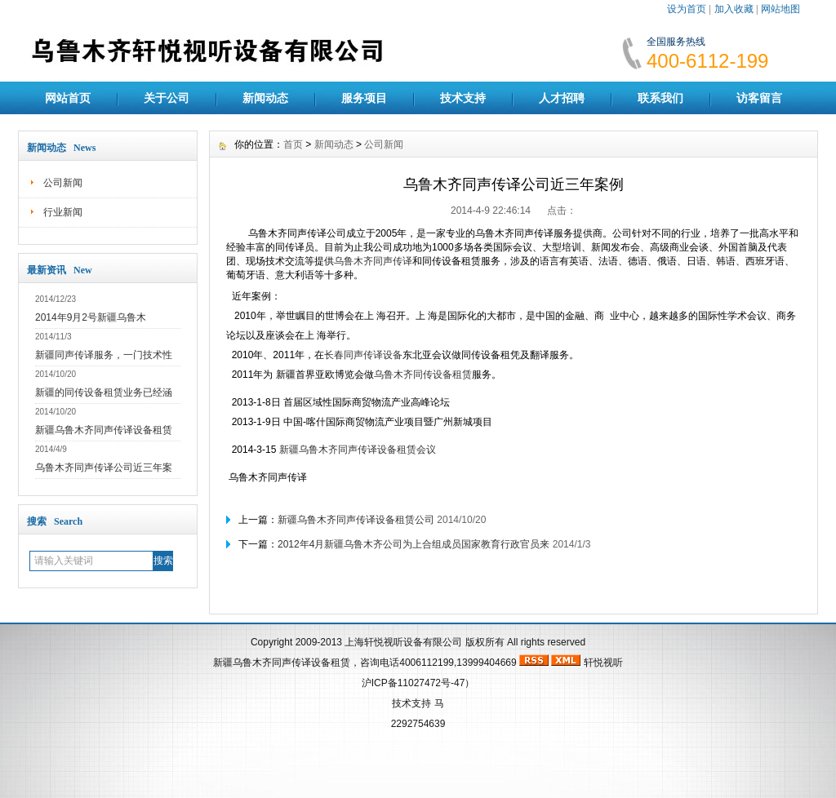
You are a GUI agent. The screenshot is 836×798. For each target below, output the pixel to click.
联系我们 (660, 97)
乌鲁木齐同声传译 (373, 261)
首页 (293, 144)
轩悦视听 (603, 662)
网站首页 (68, 97)
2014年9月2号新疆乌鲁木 (90, 317)
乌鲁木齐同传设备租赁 (423, 374)
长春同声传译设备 (363, 355)
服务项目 (364, 97)
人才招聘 (562, 97)
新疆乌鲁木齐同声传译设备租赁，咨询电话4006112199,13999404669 (364, 662)
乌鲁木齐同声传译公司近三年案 (103, 467)
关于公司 (166, 97)
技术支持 (463, 97)
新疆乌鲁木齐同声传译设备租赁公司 (356, 519)
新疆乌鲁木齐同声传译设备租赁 (103, 430)
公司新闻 (62, 182)
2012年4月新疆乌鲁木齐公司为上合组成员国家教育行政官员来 (413, 544)
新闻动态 (265, 97)
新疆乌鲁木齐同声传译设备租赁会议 (357, 449)
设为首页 (686, 9)
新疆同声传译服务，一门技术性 (103, 355)
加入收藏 (734, 9)
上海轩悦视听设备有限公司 (403, 642)
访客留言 (759, 97)
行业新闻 (62, 212)
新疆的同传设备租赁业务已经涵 (103, 392)
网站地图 (780, 9)
